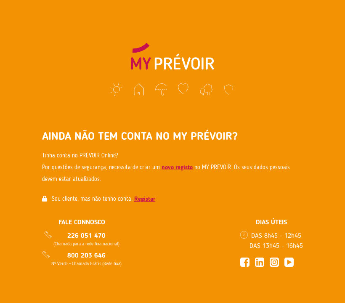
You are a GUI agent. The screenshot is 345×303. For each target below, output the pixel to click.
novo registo (177, 167)
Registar (144, 199)
